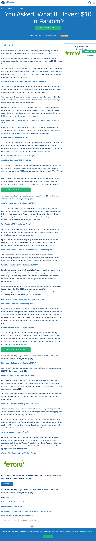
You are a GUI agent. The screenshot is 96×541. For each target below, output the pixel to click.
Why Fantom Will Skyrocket (11, 506)
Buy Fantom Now (48, 28)
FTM (25, 71)
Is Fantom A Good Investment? (12, 502)
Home (3, 8)
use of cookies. (87, 531)
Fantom (56, 208)
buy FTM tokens (24, 89)
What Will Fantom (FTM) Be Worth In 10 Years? (27, 299)
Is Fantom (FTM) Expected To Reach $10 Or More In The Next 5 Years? (27, 511)
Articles (10, 8)
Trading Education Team (35, 35)
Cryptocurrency (19, 8)
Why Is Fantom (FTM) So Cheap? (22, 156)
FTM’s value (58, 386)
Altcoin (24, 520)
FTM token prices (32, 279)
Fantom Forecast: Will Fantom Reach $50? (17, 516)
